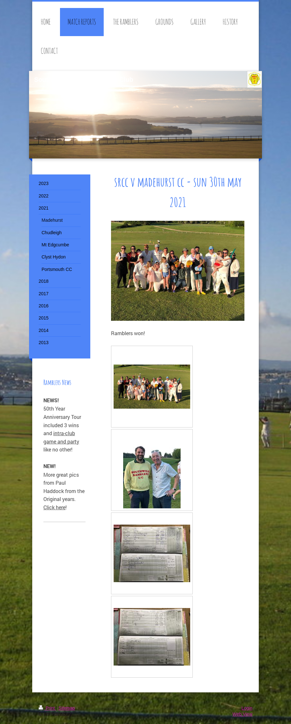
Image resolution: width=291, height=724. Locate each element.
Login (247, 708)
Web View (242, 714)
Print (47, 708)
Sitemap (66, 708)
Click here (54, 507)
